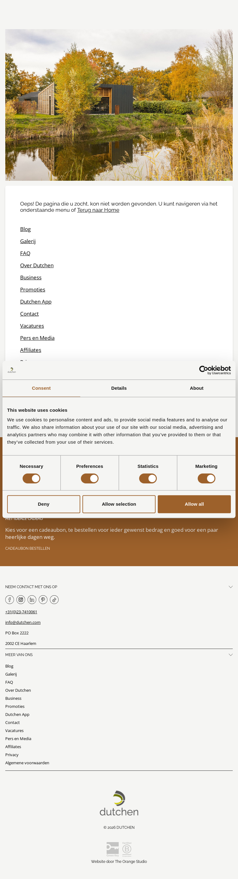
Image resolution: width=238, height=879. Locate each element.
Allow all (194, 504)
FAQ (25, 253)
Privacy (12, 754)
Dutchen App (35, 301)
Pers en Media (37, 337)
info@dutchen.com (23, 622)
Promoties (32, 289)
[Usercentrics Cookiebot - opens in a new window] (204, 370)
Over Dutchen (37, 265)
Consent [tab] (41, 388)
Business (31, 277)
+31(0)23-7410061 (21, 612)
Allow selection (119, 504)
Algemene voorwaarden (27, 763)
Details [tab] (119, 388)
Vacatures (32, 325)
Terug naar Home (98, 210)
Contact (29, 313)
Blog (25, 229)
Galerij (28, 241)
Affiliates (30, 349)
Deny (43, 504)
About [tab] (197, 388)
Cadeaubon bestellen (27, 548)
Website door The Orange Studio (119, 861)
